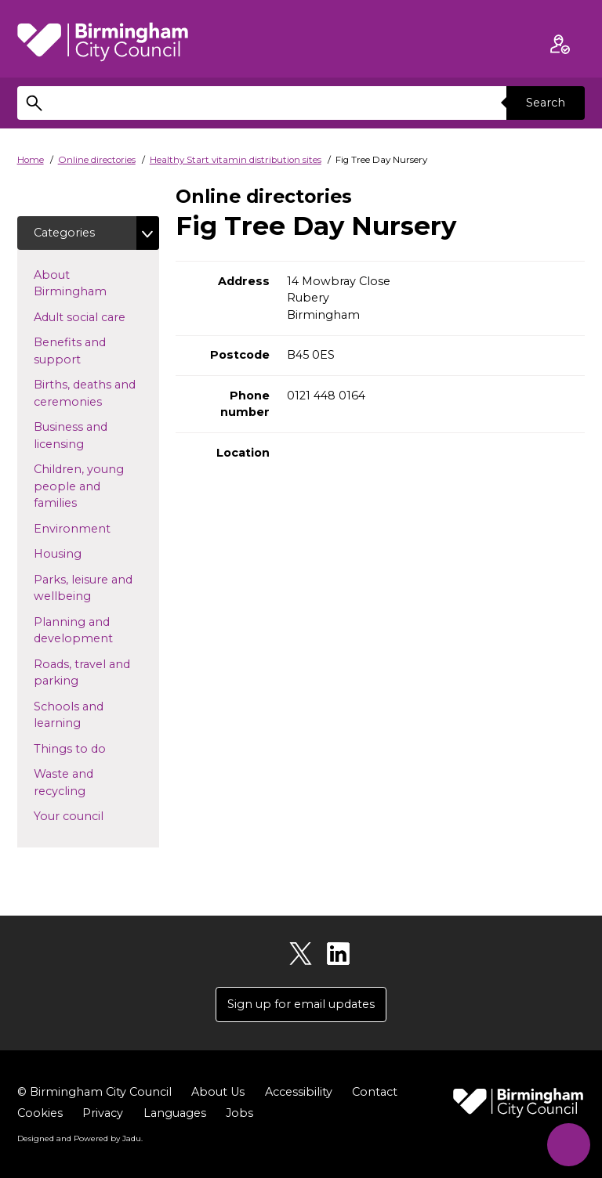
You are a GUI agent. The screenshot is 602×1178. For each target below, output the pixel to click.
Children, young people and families (80, 486)
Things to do (95, 748)
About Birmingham (95, 283)
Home (30, 159)
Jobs (239, 1113)
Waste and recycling (85, 782)
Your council (94, 815)
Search (545, 103)
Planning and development (96, 630)
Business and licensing (84, 435)
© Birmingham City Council (94, 1092)
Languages (174, 1113)
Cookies (40, 1113)
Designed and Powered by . (80, 1138)
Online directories (97, 159)
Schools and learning (82, 715)
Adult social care (96, 316)
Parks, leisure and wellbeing (87, 588)
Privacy (102, 1113)
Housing (83, 553)
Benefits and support (82, 351)
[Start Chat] (568, 1144)
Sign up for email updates (301, 1004)
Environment (96, 528)
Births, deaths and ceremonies (93, 393)
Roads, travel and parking (82, 672)
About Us (218, 1092)
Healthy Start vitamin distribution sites (235, 159)
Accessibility (298, 1092)
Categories (64, 233)
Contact (374, 1092)
